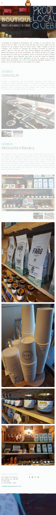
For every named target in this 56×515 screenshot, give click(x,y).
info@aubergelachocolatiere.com (11, 486)
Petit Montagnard (25, 58)
